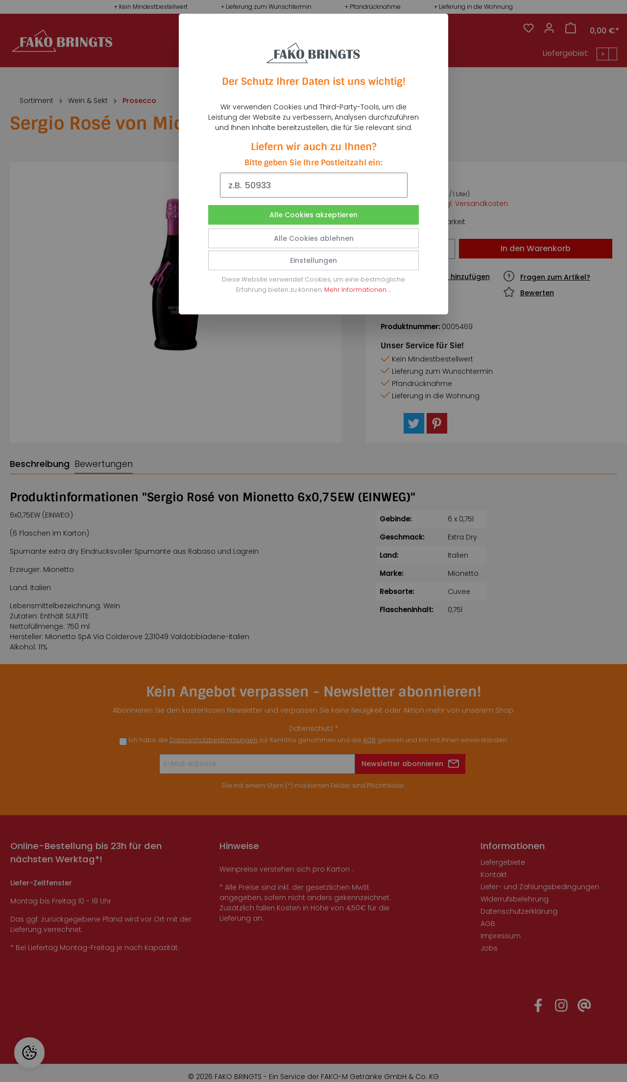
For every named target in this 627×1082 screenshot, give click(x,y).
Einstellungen (313, 260)
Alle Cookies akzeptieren (313, 215)
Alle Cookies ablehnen (314, 238)
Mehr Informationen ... (357, 289)
